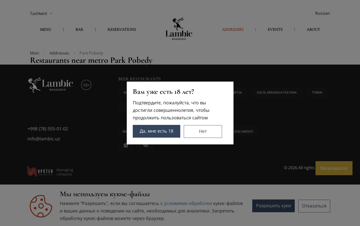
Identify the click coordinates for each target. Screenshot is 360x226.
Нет (212, 131)
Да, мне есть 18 (163, 131)
